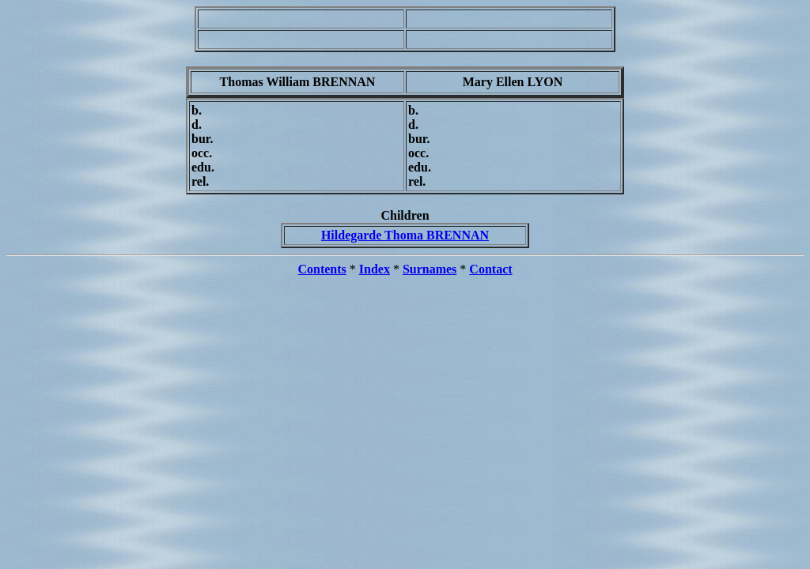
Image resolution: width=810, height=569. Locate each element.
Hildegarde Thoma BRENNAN (405, 235)
